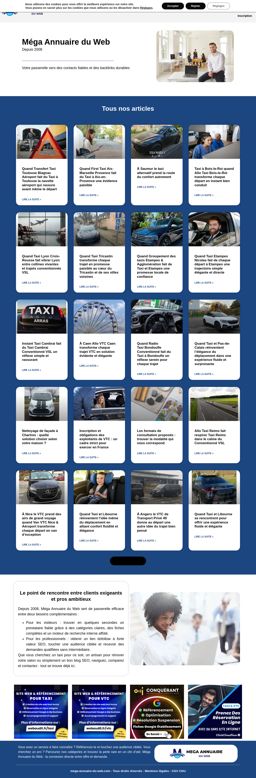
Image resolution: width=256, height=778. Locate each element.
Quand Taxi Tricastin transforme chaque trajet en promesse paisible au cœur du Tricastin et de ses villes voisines (99, 266)
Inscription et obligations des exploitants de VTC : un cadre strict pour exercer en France (98, 439)
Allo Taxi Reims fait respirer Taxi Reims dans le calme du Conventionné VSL (210, 437)
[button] (128, 561)
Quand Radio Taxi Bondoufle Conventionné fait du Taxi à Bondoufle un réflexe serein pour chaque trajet (154, 354)
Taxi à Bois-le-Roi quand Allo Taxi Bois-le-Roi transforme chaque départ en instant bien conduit (214, 177)
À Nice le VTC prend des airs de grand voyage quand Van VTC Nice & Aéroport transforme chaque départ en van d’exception (41, 524)
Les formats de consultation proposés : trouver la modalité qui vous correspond (156, 437)
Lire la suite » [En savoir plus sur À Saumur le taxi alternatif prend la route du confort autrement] (146, 187)
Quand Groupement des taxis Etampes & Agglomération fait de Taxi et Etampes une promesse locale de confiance (156, 266)
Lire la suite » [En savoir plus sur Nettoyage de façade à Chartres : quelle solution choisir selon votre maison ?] (31, 453)
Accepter (171, 6)
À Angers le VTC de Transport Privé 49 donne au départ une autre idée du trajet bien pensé (156, 522)
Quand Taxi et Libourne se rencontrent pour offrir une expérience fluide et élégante (213, 520)
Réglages (144, 8)
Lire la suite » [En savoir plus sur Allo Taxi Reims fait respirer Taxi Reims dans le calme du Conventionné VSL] (204, 453)
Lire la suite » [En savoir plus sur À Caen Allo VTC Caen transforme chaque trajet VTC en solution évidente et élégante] (89, 365)
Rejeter (195, 6)
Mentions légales (157, 771)
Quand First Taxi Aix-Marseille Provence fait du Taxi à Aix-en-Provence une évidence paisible (98, 177)
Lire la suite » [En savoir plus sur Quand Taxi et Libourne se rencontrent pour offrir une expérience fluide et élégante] (204, 536)
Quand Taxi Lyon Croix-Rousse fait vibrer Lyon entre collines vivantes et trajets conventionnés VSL (41, 264)
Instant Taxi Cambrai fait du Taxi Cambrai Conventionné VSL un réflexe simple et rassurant (41, 352)
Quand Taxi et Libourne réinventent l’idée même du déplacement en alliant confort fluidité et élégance (99, 522)
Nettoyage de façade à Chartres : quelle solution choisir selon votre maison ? (40, 437)
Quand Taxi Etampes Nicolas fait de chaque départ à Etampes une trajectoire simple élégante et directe (213, 264)
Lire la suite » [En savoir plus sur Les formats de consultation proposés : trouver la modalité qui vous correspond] (146, 453)
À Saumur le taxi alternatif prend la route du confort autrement (156, 173)
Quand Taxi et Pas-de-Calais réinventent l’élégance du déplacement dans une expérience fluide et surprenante (213, 354)
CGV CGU (179, 771)
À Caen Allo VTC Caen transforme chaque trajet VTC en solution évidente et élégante (98, 350)
